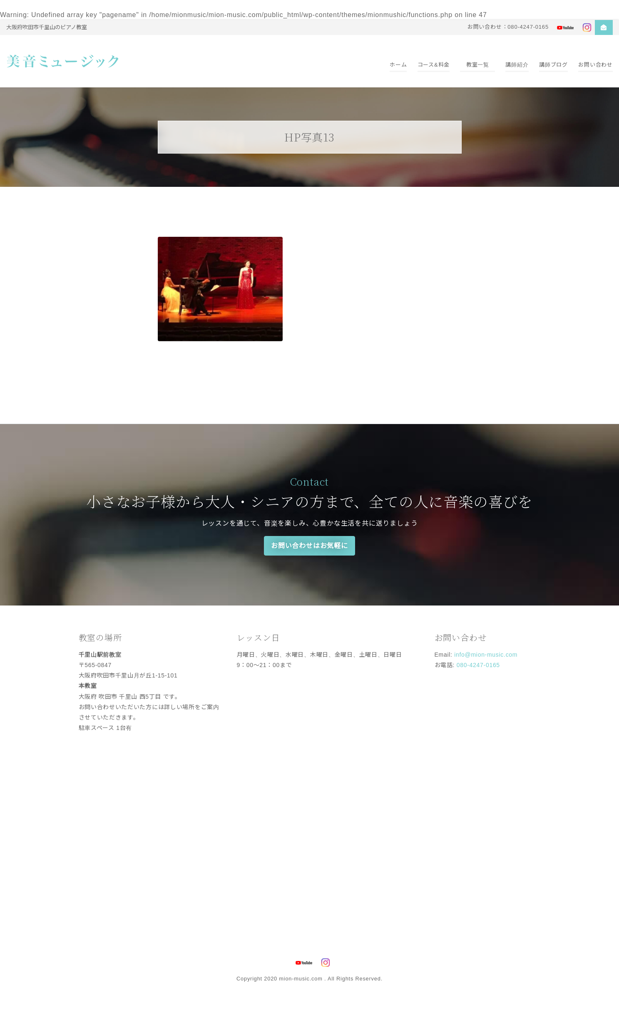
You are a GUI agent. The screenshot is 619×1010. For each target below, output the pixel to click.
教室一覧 (477, 65)
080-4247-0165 (478, 665)
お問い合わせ (595, 65)
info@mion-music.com (485, 654)
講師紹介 (516, 65)
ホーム (398, 65)
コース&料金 (434, 65)
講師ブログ (553, 65)
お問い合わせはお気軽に (309, 545)
